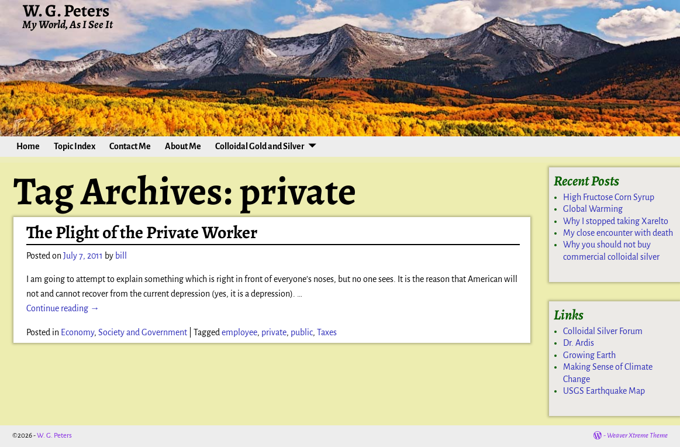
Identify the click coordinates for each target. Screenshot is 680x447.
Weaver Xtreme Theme (637, 435)
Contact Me (130, 146)
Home (28, 146)
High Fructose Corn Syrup (608, 197)
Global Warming (593, 209)
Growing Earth (589, 355)
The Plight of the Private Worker (141, 232)
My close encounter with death (618, 233)
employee (239, 332)
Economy (77, 332)
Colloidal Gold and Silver (260, 146)
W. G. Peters (54, 435)
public (302, 332)
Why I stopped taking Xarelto (615, 221)
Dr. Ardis (578, 343)
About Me (183, 146)
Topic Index (74, 146)
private (274, 332)
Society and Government (142, 332)
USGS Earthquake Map (604, 391)
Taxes (327, 332)
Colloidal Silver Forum (603, 331)
